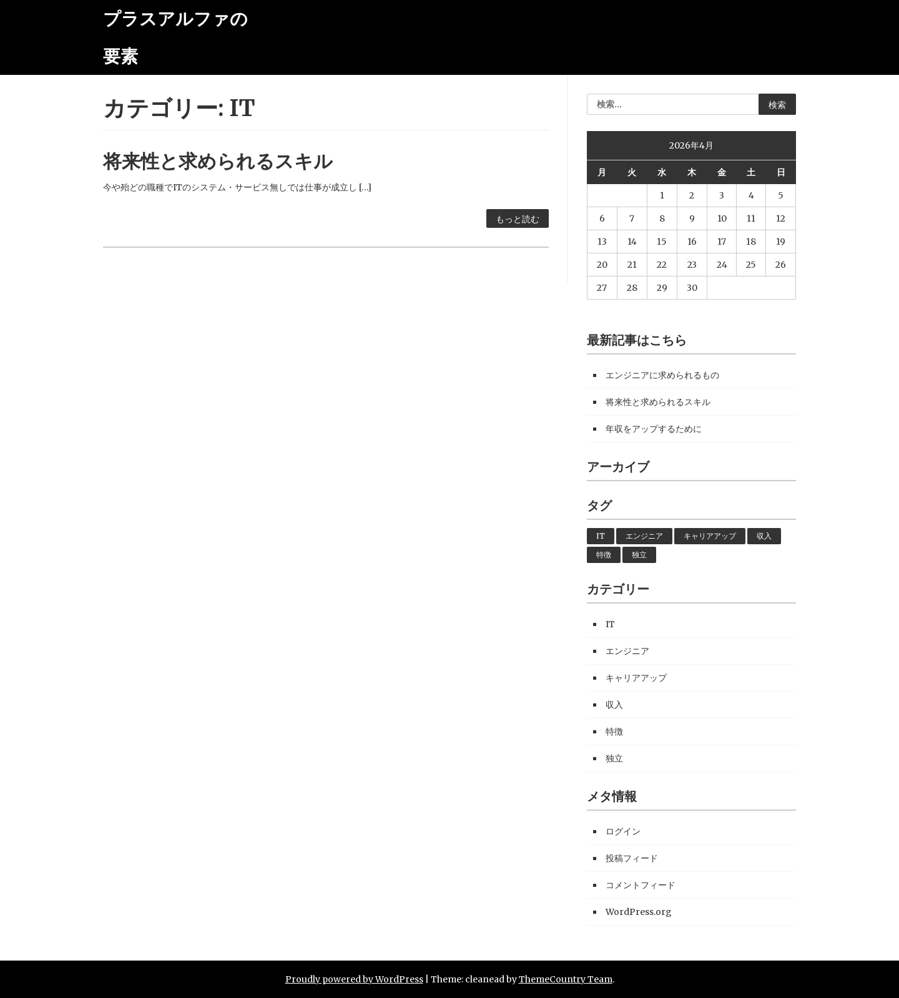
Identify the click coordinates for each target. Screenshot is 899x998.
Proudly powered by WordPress (354, 979)
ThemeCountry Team (565, 979)
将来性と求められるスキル (218, 161)
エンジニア (644, 536)
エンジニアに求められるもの (662, 375)
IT (600, 536)
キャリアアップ (710, 536)
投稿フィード (632, 858)
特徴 (603, 554)
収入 (764, 536)
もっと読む (517, 219)
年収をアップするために (654, 428)
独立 (639, 554)
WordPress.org (639, 911)
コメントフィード (640, 885)
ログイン (623, 831)
